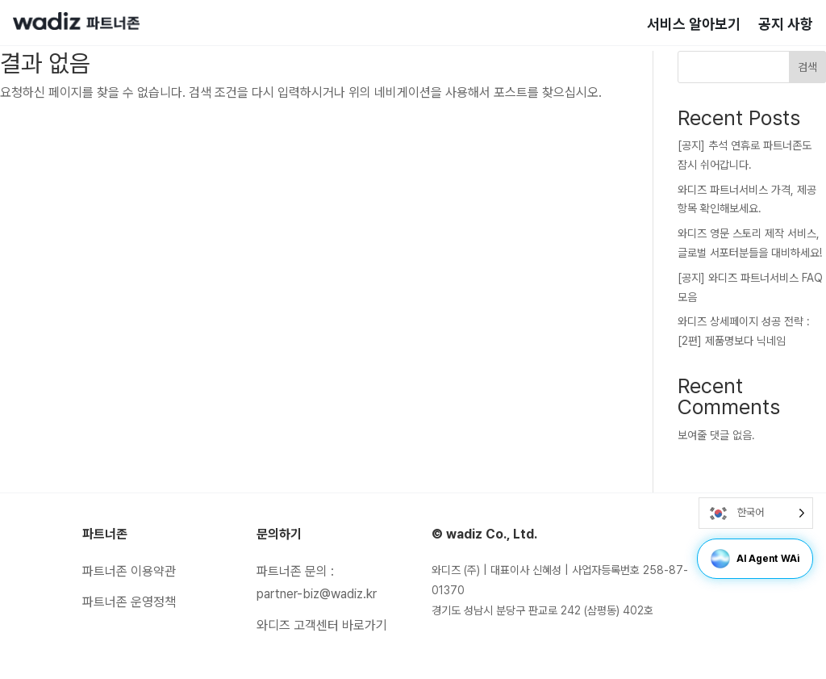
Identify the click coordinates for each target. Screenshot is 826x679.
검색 (807, 67)
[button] (720, 558)
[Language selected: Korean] (756, 513)
